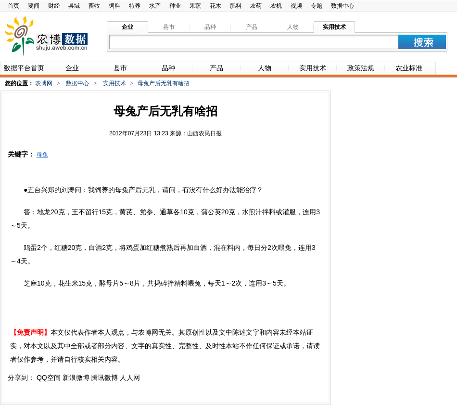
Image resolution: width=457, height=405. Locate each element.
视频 (296, 5)
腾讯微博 (104, 377)
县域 (74, 5)
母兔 (42, 154)
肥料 (235, 5)
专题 (316, 5)
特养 (134, 5)
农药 (256, 5)
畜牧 (94, 5)
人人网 (130, 377)
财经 (54, 5)
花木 (215, 5)
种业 (175, 5)
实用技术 (114, 83)
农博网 (43, 83)
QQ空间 (49, 377)
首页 (13, 5)
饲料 (114, 5)
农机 (276, 5)
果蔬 (195, 5)
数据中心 (342, 5)
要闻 (33, 5)
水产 (155, 5)
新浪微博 (76, 377)
